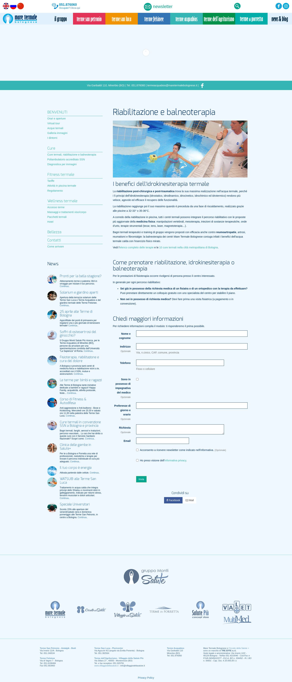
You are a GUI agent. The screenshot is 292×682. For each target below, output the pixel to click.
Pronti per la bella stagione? (80, 276)
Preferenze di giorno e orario (122, 412)
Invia (141, 479)
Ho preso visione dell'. (161, 460)
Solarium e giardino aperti (79, 292)
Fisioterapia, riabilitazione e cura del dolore (79, 359)
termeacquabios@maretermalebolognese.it (172, 85)
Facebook (173, 500)
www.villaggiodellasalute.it (106, 666)
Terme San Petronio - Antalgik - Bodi (58, 648)
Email (127, 440)
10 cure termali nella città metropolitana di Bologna (188, 247)
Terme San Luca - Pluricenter (108, 648)
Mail (190, 500)
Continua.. (65, 286)
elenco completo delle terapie (137, 247)
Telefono (125, 362)
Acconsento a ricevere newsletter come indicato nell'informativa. (181, 450)
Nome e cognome (125, 336)
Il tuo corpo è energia (75, 468)
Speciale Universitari (75, 504)
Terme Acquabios (175, 648)
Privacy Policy (146, 677)
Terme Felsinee (47, 658)
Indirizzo (125, 349)
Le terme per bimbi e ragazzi (81, 380)
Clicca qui (75, 8)
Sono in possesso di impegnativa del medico (123, 388)
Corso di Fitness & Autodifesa (73, 401)
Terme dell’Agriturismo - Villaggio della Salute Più (119, 658)
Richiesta (125, 430)
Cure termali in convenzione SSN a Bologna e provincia (80, 424)
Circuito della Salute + (239, 648)
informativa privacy (175, 460)
